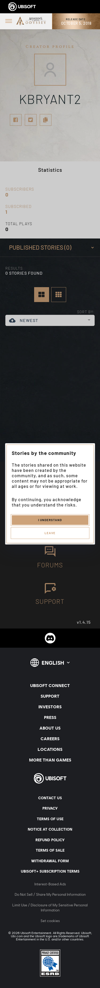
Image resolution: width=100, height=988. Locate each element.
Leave (50, 533)
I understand (50, 520)
